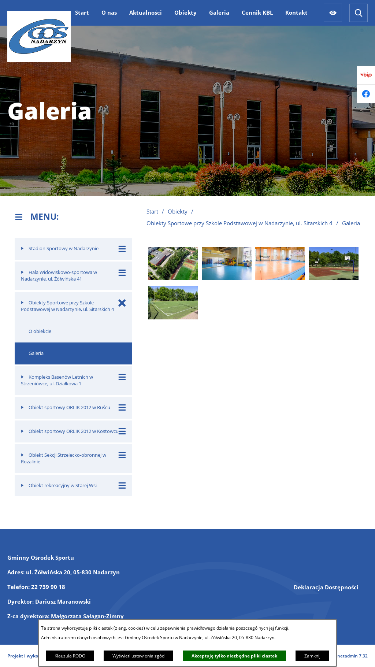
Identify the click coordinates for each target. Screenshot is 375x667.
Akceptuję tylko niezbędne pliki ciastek (234, 656)
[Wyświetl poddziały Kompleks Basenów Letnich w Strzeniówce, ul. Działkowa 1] (122, 377)
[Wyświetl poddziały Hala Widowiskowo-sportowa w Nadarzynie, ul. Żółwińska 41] (122, 272)
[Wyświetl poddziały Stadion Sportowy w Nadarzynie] (122, 248)
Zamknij (312, 656)
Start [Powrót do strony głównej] (152, 211)
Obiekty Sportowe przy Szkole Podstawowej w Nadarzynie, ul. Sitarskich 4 (239, 223)
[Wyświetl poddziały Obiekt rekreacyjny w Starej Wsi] (122, 485)
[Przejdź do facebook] (366, 94)
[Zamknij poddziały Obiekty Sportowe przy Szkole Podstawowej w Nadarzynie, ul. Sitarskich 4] (122, 303)
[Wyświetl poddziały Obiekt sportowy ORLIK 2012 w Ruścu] (122, 407)
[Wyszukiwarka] (358, 13)
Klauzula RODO (70, 656)
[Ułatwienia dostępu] (333, 13)
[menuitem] (82, 12)
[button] (173, 277)
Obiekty (178, 211)
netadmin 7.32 (352, 656)
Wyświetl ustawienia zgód (138, 656)
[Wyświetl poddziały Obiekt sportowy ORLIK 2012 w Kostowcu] (122, 431)
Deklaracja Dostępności (326, 587)
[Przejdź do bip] (366, 75)
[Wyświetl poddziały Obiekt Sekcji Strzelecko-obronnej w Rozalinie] (122, 455)
